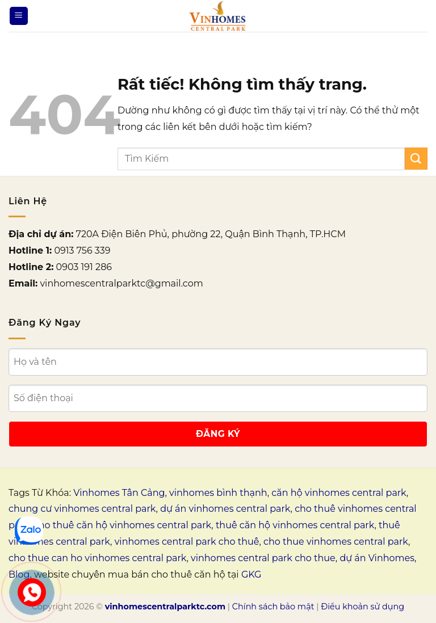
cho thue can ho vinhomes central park (97, 558)
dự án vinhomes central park (225, 508)
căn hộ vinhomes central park (338, 492)
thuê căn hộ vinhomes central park (295, 525)
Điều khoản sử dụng (362, 606)
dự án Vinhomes (376, 558)
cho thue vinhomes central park (335, 541)
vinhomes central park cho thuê (187, 541)
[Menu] (19, 16)
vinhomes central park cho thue (263, 558)
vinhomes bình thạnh (218, 492)
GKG (251, 574)
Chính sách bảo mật (273, 606)
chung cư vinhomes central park (82, 508)
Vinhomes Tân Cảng (119, 492)
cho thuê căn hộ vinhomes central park (122, 525)
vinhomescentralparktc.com (165, 606)
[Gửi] (416, 159)
